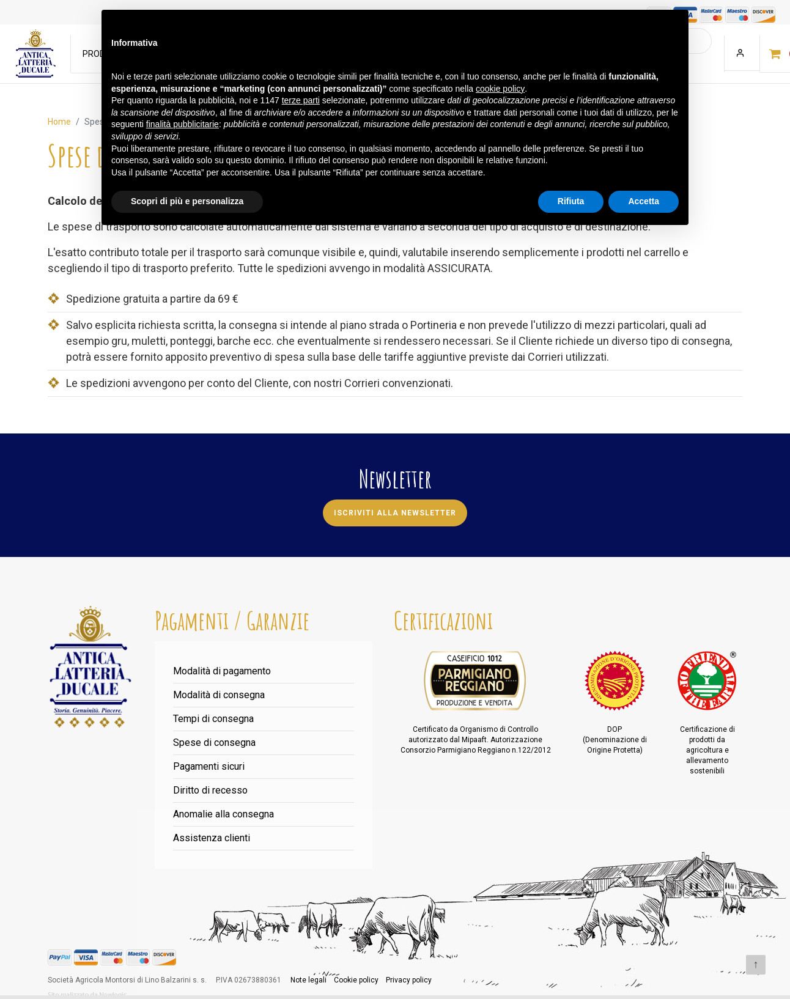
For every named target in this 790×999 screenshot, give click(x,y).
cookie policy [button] (500, 89)
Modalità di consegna (219, 695)
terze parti (301, 100)
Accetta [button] (643, 201)
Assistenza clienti (211, 838)
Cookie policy (356, 980)
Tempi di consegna (213, 718)
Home (59, 122)
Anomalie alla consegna (223, 814)
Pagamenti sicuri (209, 766)
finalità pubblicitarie (182, 124)
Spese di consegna (214, 742)
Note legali (308, 980)
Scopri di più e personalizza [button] (187, 201)
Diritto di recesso (210, 790)
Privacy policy (409, 980)
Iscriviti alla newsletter (395, 513)
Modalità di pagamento (222, 671)
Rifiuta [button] (571, 201)
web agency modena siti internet (87, 995)
